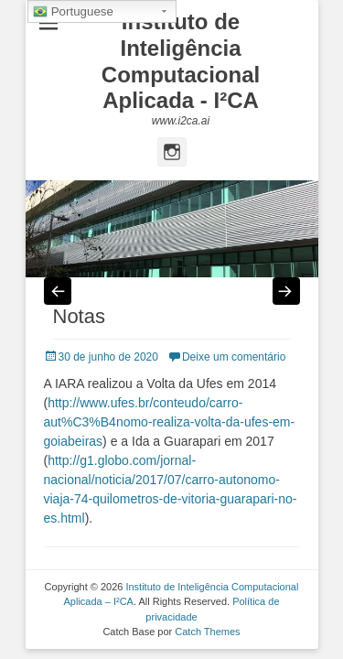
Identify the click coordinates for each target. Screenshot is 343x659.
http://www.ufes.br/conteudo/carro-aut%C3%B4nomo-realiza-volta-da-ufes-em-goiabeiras (169, 421)
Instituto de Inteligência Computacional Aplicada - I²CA (181, 61)
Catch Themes (207, 631)
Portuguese (73, 12)
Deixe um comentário (233, 357)
